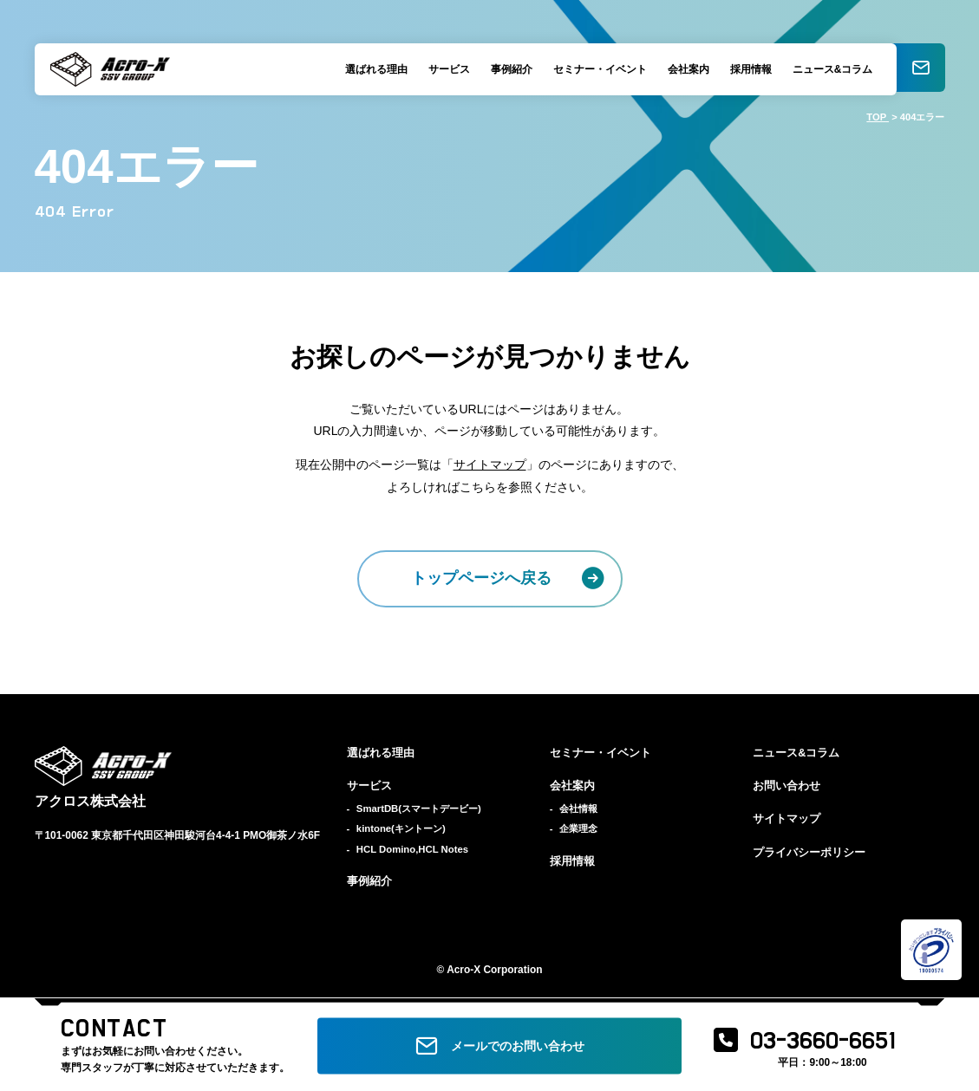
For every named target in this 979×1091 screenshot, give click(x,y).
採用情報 (747, 69)
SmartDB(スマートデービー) (418, 808)
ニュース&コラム (829, 69)
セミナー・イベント (596, 69)
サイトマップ (490, 464)
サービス (446, 69)
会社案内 (685, 69)
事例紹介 (508, 69)
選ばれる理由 (373, 69)
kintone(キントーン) (401, 828)
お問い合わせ (786, 786)
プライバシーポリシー (809, 853)
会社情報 (578, 808)
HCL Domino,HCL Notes (412, 849)
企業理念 (578, 828)
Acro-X (463, 970)
